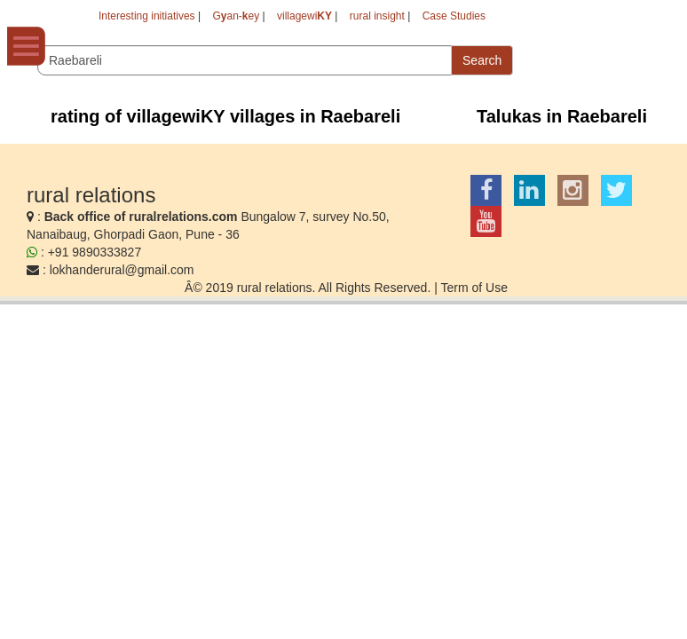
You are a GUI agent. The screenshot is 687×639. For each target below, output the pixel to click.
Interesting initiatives (147, 16)
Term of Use (473, 287)
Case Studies (454, 16)
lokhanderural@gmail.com (122, 270)
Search (481, 60)
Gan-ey (235, 16)
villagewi (304, 16)
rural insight (377, 16)
